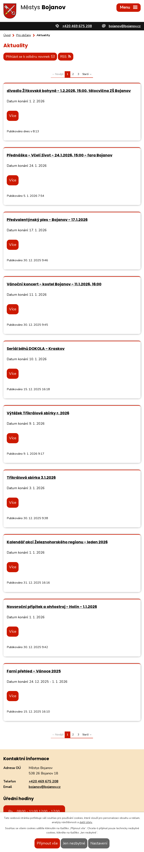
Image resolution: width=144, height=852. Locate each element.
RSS (65, 56)
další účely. (86, 822)
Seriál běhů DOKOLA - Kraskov (35, 348)
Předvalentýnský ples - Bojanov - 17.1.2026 (47, 219)
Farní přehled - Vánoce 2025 (34, 671)
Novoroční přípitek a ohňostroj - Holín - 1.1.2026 (52, 606)
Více (12, 115)
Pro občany (23, 35)
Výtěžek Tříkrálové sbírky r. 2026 (38, 413)
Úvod (6, 35)
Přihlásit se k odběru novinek (30, 56)
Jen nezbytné (74, 843)
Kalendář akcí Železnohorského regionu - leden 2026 (57, 542)
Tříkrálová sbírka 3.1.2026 (31, 477)
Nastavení (98, 843)
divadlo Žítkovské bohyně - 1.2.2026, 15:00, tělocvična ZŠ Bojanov (69, 90)
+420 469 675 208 (43, 781)
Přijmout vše (47, 843)
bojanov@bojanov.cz (45, 787)
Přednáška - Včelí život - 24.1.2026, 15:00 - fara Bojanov (59, 155)
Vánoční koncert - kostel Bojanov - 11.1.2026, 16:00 (54, 284)
